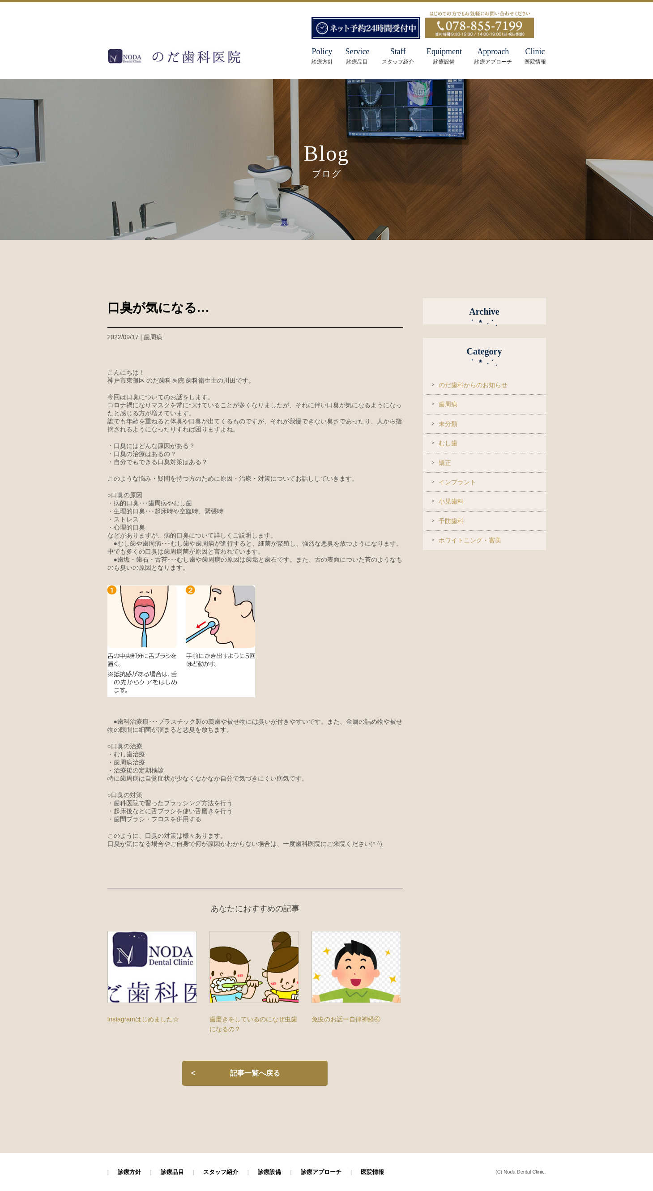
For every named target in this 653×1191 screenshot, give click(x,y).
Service (357, 56)
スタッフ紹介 (220, 1172)
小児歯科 (451, 501)
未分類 (448, 423)
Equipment (444, 56)
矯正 (445, 462)
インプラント (457, 482)
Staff (398, 56)
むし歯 (448, 443)
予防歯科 (451, 521)
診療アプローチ (321, 1172)
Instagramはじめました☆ (143, 1019)
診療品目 (172, 1172)
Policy (322, 51)
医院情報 (372, 1172)
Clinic (535, 56)
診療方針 (129, 1172)
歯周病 (448, 404)
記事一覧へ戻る (255, 1073)
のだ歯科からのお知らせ (473, 384)
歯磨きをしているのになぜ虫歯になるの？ (253, 1024)
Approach (493, 56)
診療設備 (269, 1172)
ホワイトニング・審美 (470, 540)
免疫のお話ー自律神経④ (346, 1019)
